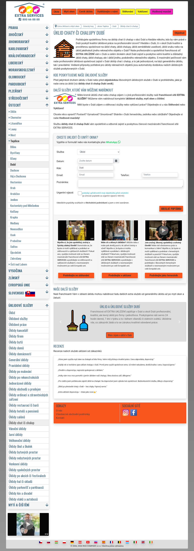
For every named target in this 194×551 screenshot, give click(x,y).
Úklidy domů (16, 347)
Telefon (125, 175)
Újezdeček (15, 252)
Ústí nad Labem (18, 264)
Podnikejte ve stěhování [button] (76, 275)
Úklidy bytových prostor (23, 451)
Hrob (12, 188)
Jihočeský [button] (15, 34)
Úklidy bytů (16, 341)
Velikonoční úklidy (19, 440)
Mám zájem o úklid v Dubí (120, 335)
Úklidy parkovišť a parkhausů (26, 487)
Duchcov (14, 170)
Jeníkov (14, 199)
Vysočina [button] (15, 270)
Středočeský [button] (18, 98)
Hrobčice (15, 193)
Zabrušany (15, 258)
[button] (60, 321)
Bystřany (15, 152)
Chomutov (15, 117)
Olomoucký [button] (16, 76)
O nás (59, 410)
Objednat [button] (179, 32)
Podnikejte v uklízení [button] (120, 275)
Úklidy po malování (20, 371)
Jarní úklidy (16, 434)
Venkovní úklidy (18, 463)
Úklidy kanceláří (18, 330)
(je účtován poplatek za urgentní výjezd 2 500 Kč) (103, 196)
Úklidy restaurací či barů (24, 405)
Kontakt (60, 417)
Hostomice (16, 182)
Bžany (13, 158)
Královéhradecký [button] (21, 55)
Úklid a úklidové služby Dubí (120, 306)
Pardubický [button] (17, 83)
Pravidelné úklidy (19, 365)
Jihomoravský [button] (18, 41)
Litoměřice (15, 123)
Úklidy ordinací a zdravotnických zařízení (28, 397)
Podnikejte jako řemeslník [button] (164, 275)
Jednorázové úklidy (20, 383)
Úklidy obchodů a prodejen (25, 388)
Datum (60, 161)
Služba (60, 151)
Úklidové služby (18, 318)
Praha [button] (13, 27)
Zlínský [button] (13, 277)
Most (12, 135)
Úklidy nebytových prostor (25, 457)
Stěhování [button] (127, 11)
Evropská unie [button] (19, 284)
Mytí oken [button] (69, 11)
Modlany (14, 223)
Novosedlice (16, 229)
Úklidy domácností (20, 353)
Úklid (12, 312)
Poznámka (62, 182)
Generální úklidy (18, 359)
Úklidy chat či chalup (21, 422)
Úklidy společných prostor (24, 469)
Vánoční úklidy (17, 428)
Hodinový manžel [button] (161, 11)
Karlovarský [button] (18, 48)
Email (60, 175)
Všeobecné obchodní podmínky (73, 414)
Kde (59, 168)
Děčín (12, 111)
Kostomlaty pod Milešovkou (24, 205)
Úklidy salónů (17, 416)
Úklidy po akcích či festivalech (27, 475)
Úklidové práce (18, 324)
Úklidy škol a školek (20, 446)
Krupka (14, 217)
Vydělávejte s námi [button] (107, 11)
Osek (12, 235)
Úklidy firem (16, 335)
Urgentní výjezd (65, 192)
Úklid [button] (56, 11)
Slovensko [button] (21, 293)
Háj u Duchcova (18, 176)
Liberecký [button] (15, 62)
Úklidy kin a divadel (20, 493)
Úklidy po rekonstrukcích (24, 377)
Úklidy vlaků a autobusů (23, 499)
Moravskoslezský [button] (21, 69)
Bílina (13, 147)
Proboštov (15, 241)
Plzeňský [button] (15, 90)
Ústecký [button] (14, 104)
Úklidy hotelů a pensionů (24, 410)
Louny (13, 129)
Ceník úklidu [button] (86, 11)
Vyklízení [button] (143, 11)
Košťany (14, 211)
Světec (14, 246)
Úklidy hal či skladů (20, 481)
